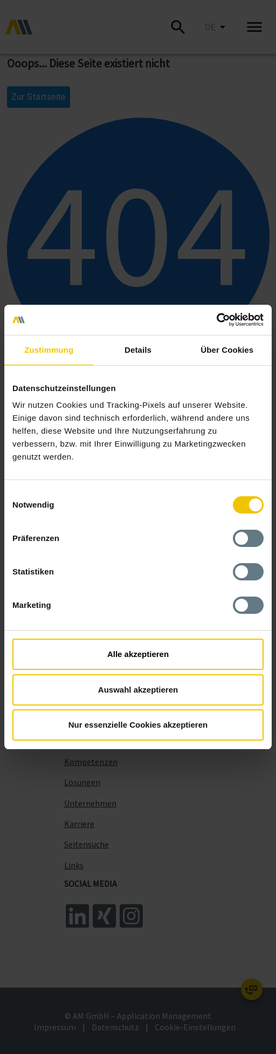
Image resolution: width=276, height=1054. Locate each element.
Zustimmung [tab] (48, 349)
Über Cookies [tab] (227, 349)
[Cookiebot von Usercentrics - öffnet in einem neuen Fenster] (216, 320)
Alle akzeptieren (138, 654)
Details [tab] (138, 349)
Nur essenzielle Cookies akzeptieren (138, 724)
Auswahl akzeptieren (138, 689)
